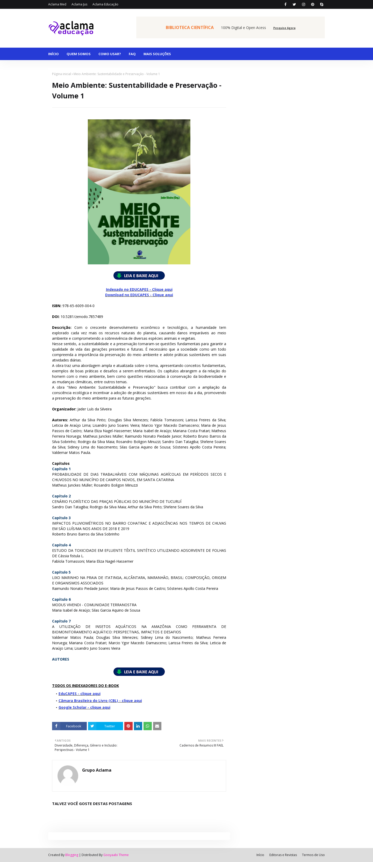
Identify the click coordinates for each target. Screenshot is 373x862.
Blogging (71, 855)
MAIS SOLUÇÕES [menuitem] (157, 54)
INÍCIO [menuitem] (53, 54)
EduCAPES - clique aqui (80, 693)
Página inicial (61, 74)
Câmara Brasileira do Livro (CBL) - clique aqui (100, 700)
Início (260, 855)
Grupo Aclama (96, 770)
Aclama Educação (105, 4)
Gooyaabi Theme (116, 855)
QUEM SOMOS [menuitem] (79, 54)
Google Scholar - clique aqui (84, 707)
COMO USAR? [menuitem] (109, 54)
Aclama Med (57, 4)
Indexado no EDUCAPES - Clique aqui (139, 289)
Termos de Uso (313, 855)
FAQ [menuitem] (132, 54)
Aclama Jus (79, 4)
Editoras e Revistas (283, 855)
